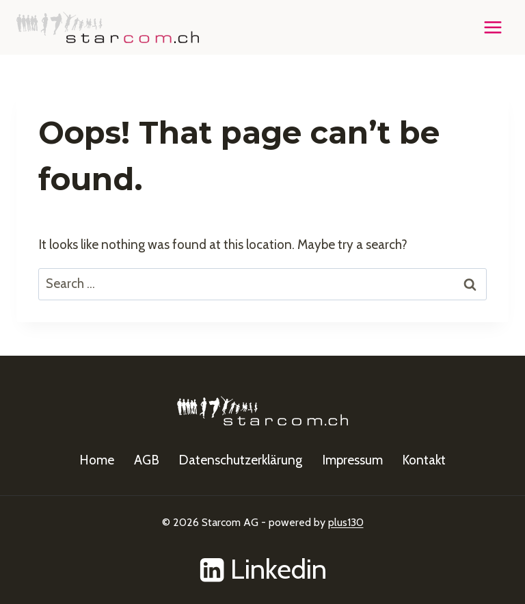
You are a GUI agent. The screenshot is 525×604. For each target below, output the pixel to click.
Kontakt (424, 460)
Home (96, 460)
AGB (146, 460)
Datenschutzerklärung (240, 460)
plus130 (346, 522)
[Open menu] (492, 27)
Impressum (352, 460)
